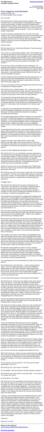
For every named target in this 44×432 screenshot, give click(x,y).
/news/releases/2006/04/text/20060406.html (14, 427)
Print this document (36, 2)
